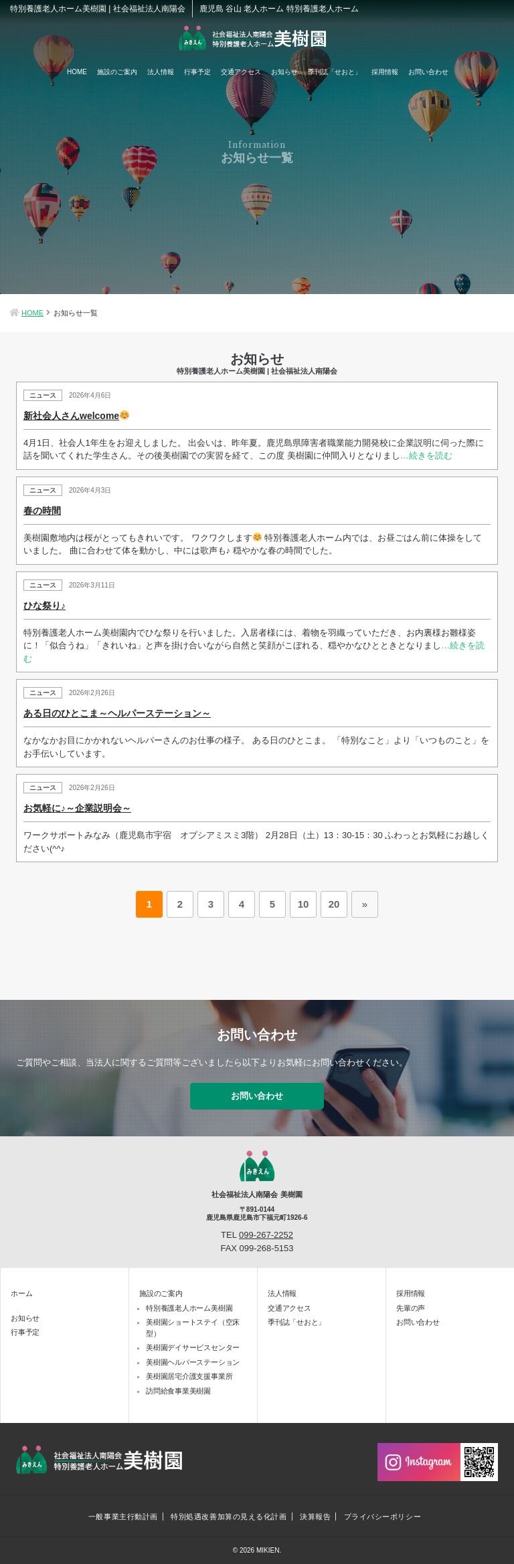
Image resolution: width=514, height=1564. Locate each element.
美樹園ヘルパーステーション (193, 1362)
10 (303, 904)
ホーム (21, 1293)
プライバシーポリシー (383, 1517)
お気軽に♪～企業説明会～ (77, 808)
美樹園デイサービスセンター (193, 1347)
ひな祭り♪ (44, 605)
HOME (77, 72)
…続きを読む (426, 455)
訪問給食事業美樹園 (178, 1391)
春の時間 (42, 510)
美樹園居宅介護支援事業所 (189, 1376)
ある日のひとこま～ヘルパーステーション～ (117, 713)
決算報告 (315, 1517)
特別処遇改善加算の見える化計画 (228, 1517)
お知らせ (284, 72)
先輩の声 (410, 1308)
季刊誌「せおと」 (334, 72)
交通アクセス (241, 72)
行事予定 (197, 72)
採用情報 (384, 72)
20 (334, 904)
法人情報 (160, 72)
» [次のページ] (364, 904)
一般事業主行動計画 (123, 1517)
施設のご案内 (117, 72)
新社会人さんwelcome (76, 415)
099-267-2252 (266, 1235)
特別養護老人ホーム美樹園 (189, 1308)
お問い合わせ (428, 72)
